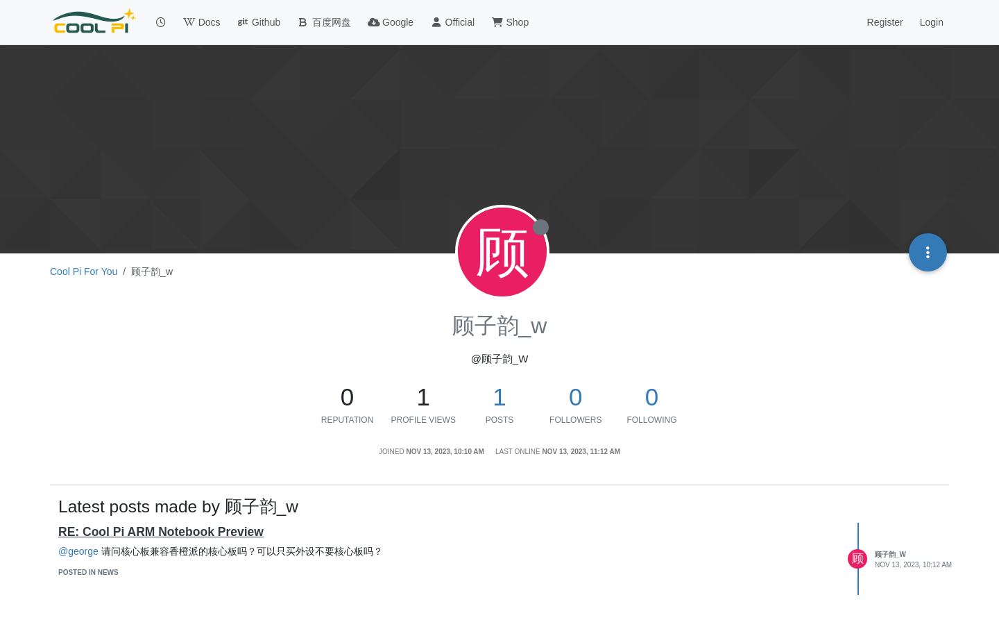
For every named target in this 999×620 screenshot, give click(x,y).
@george (78, 551)
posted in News (88, 572)
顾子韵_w (890, 554)
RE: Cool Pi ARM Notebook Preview (161, 532)
